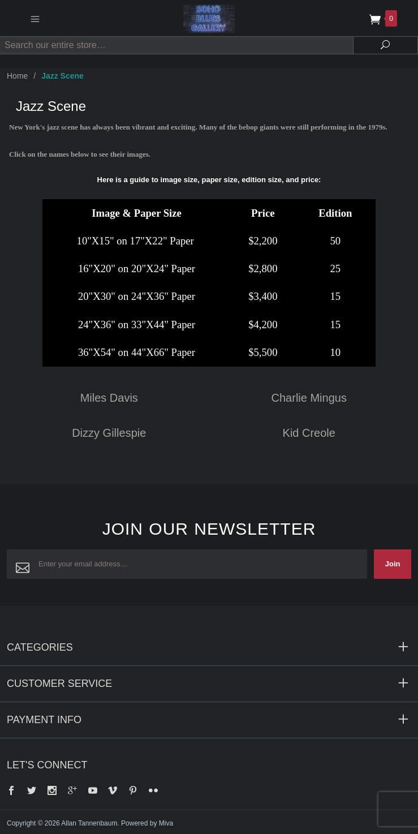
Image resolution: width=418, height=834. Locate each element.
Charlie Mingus (309, 398)
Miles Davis (109, 398)
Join (392, 564)
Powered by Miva (147, 823)
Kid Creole (309, 433)
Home (17, 75)
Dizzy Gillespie (109, 433)
